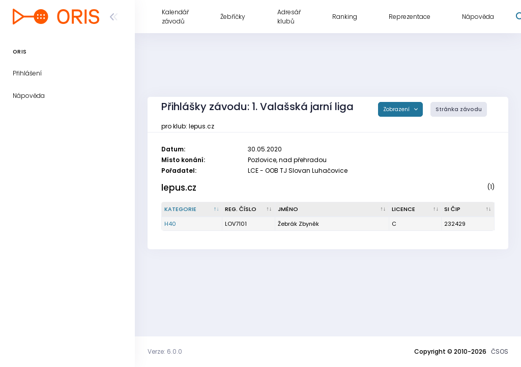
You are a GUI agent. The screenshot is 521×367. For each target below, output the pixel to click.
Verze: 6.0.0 (165, 351)
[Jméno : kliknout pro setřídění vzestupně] (332, 209)
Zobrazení (397, 109)
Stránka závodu (459, 109)
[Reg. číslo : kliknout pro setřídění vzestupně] (248, 209)
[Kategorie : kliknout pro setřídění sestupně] (192, 209)
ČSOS (499, 351)
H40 (170, 224)
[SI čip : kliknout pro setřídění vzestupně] (468, 209)
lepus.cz (178, 187)
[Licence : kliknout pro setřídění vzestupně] (415, 209)
